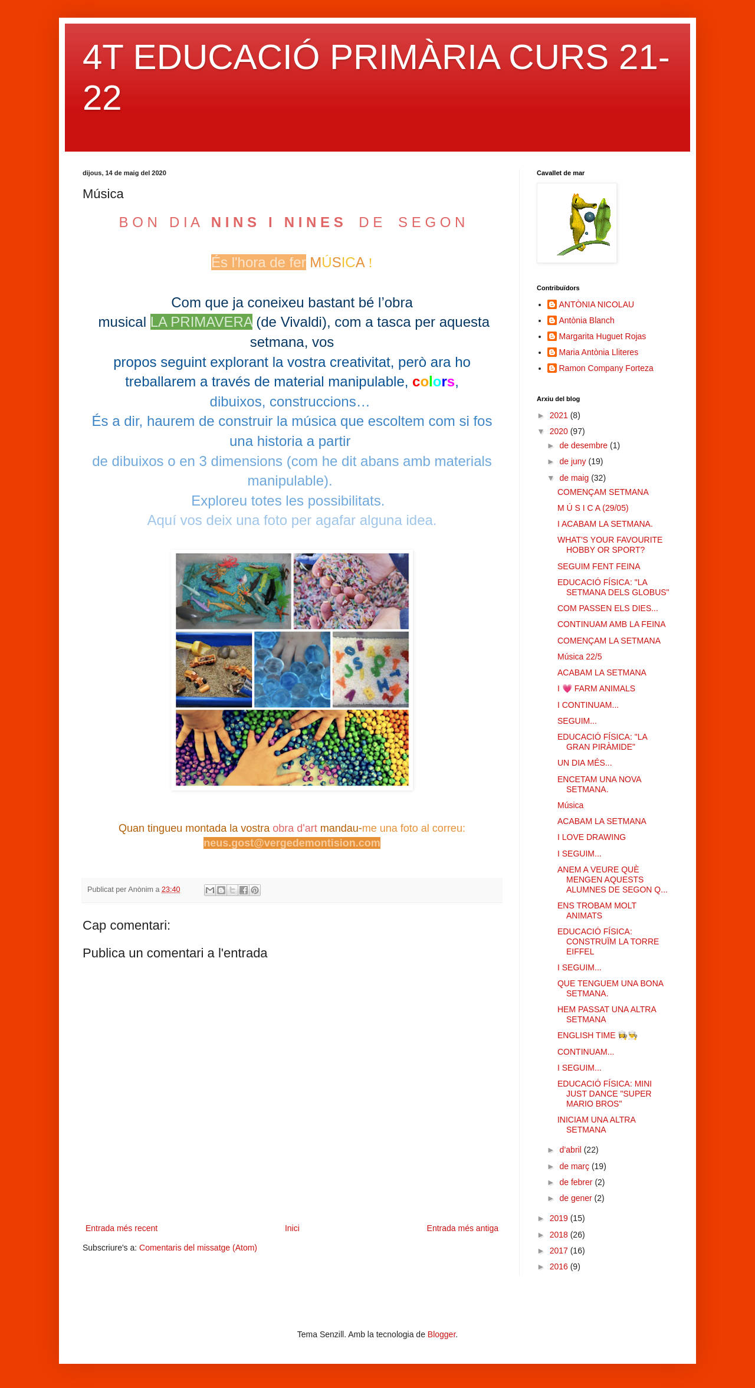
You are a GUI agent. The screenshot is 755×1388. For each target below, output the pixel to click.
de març (575, 1166)
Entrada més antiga (462, 1228)
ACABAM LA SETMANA (601, 672)
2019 (560, 1218)
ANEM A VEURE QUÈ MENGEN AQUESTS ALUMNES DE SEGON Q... (612, 879)
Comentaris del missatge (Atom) (198, 1247)
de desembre (584, 445)
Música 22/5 (579, 656)
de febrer (577, 1182)
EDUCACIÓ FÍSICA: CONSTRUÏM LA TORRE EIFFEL (608, 941)
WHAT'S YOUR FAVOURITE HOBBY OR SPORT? (609, 544)
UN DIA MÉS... (584, 762)
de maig (575, 478)
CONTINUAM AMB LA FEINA (611, 624)
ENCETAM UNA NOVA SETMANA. (599, 784)
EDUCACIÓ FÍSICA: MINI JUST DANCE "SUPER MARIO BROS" (604, 1093)
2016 (560, 1266)
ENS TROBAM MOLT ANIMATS (596, 910)
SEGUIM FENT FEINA (599, 566)
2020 (560, 431)
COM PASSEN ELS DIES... (607, 608)
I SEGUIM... (579, 853)
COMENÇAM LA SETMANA (609, 640)
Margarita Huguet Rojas (602, 336)
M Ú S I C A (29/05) (593, 508)
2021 (560, 415)
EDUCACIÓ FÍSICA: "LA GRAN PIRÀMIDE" (602, 742)
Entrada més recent (121, 1228)
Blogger (441, 1334)
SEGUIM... (577, 721)
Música (570, 805)
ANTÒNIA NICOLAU (597, 304)
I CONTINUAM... (588, 705)
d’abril (571, 1149)
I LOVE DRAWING (591, 837)
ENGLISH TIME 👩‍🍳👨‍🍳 (597, 1035)
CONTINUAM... (585, 1051)
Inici (292, 1228)
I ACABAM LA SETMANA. (605, 524)
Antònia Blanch (587, 320)
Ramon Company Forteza (606, 368)
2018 (560, 1234)
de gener (576, 1198)
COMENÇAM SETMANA (603, 492)
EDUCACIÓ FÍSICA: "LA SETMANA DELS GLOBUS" (613, 587)
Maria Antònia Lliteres (599, 352)
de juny (573, 461)
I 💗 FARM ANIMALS (596, 688)
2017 (560, 1250)
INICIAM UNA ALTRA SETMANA (596, 1124)
